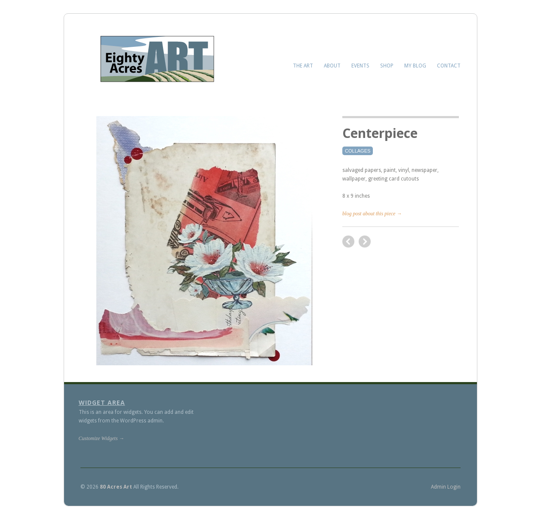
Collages (357, 150)
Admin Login (446, 487)
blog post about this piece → (372, 214)
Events (360, 66)
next (348, 242)
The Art (303, 66)
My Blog (415, 66)
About (332, 66)
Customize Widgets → (101, 438)
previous (365, 242)
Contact (449, 66)
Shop (386, 66)
